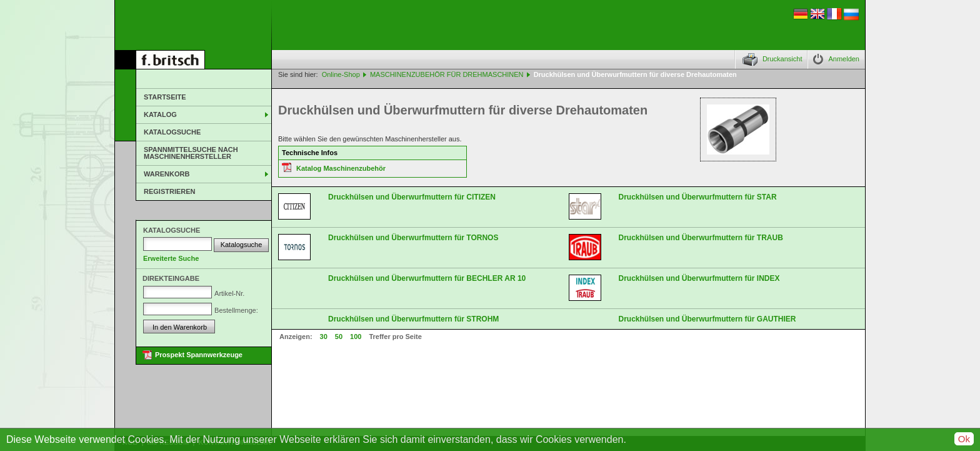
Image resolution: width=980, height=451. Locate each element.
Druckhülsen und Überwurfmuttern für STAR (698, 197)
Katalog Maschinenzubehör (341, 168)
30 (324, 336)
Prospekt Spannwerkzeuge (198, 354)
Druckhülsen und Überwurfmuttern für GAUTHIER (707, 319)
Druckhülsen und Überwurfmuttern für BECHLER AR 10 (427, 278)
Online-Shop (341, 74)
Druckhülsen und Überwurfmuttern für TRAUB (701, 237)
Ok (964, 438)
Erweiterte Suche (171, 258)
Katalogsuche (172, 132)
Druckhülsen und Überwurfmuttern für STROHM (413, 319)
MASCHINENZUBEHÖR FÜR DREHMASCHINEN (447, 74)
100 (355, 336)
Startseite (165, 97)
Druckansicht (782, 59)
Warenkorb (166, 174)
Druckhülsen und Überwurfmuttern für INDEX (699, 278)
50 (338, 336)
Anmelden (843, 59)
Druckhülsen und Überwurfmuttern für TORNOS (413, 237)
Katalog (160, 114)
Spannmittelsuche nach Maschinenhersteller (191, 153)
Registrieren (170, 191)
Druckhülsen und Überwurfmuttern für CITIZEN (412, 197)
